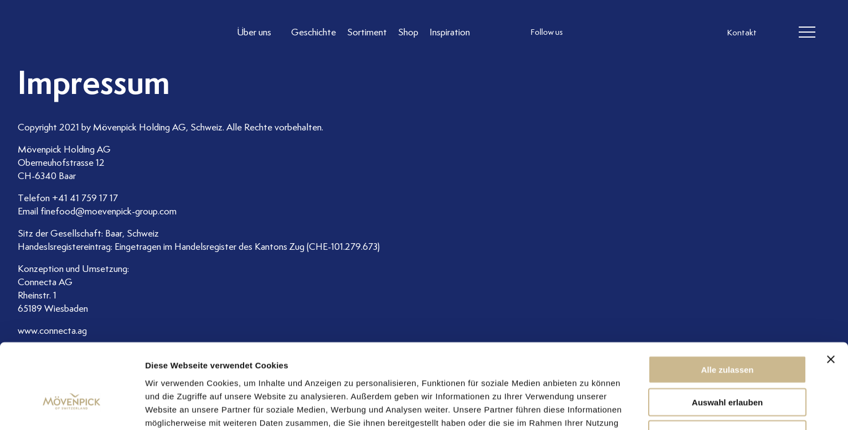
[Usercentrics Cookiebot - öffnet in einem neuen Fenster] (71, 408)
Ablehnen (727, 371)
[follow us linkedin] (630, 32)
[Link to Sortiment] (367, 32)
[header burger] (806, 33)
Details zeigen (589, 408)
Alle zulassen (727, 306)
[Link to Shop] (409, 32)
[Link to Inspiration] (450, 32)
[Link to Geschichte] (314, 32)
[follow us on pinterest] (652, 32)
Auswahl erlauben (727, 339)
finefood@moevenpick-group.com (108, 211)
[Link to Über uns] (259, 32)
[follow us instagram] (585, 32)
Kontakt (742, 33)
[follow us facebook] (607, 32)
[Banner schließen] (831, 296)
